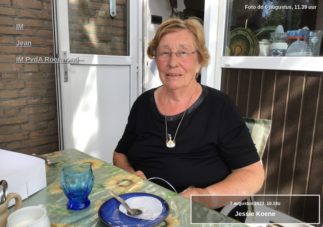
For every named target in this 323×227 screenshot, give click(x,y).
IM (20, 27)
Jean (24, 43)
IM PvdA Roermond (47, 59)
